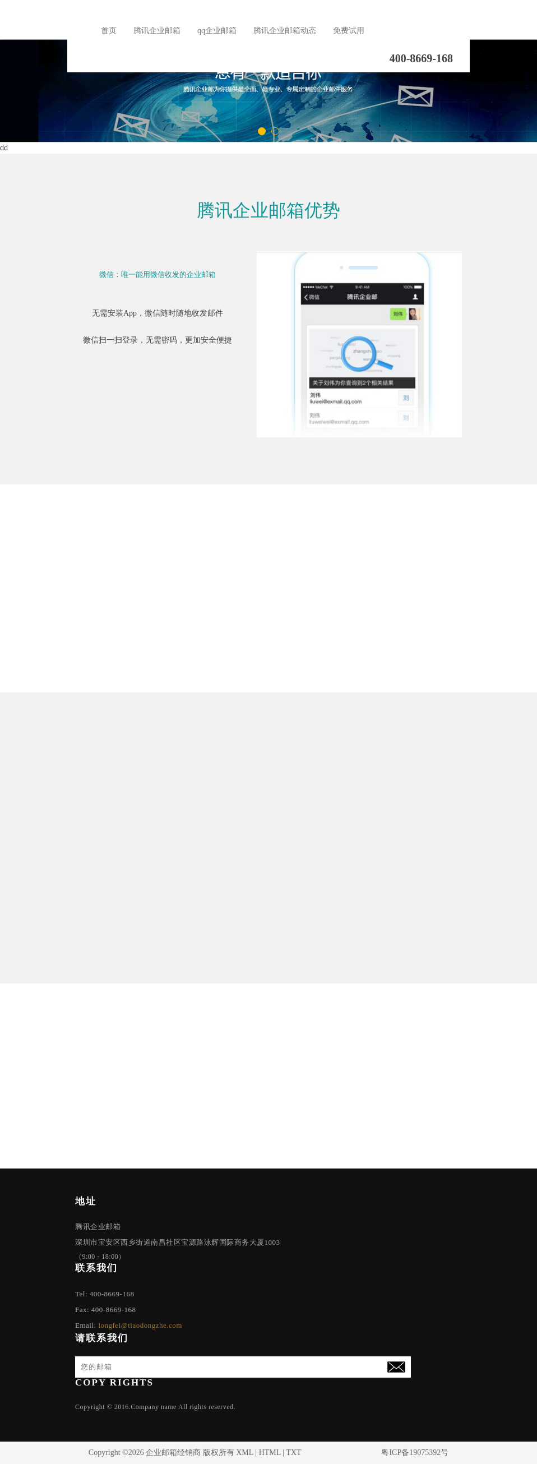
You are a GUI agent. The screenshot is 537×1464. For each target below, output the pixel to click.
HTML (270, 1452)
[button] (262, 131)
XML (244, 1452)
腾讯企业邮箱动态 (284, 30)
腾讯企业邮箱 (156, 30)
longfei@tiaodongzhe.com (140, 1325)
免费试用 (348, 30)
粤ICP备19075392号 (414, 1452)
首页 (109, 30)
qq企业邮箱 (217, 30)
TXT (293, 1452)
